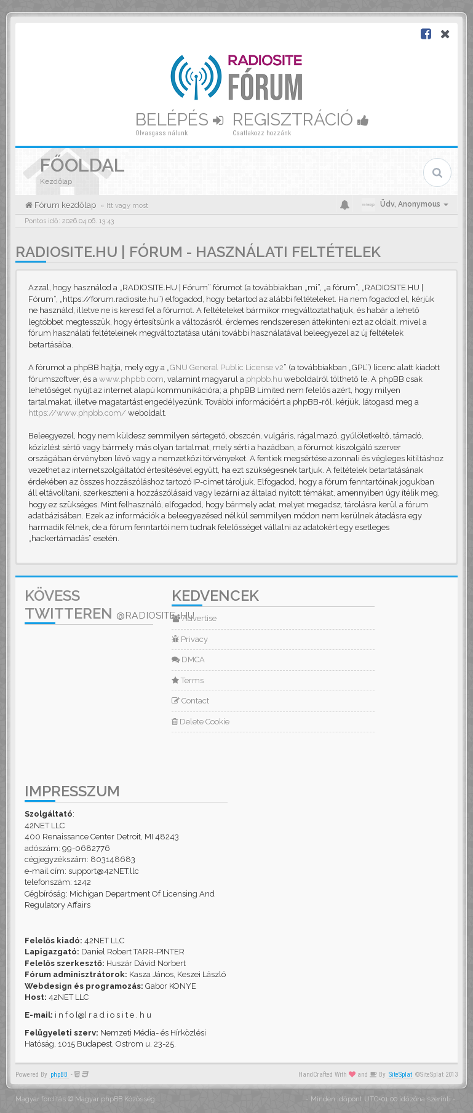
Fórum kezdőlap (64, 205)
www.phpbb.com (131, 379)
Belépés (179, 119)
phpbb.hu (264, 379)
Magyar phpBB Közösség (115, 1099)
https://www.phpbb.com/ (77, 413)
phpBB (59, 1075)
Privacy (190, 639)
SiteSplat (400, 1075)
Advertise (194, 618)
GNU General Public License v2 (227, 367)
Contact (190, 700)
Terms (188, 680)
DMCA (188, 659)
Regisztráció (301, 119)
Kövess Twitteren (109, 604)
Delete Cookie (200, 721)
